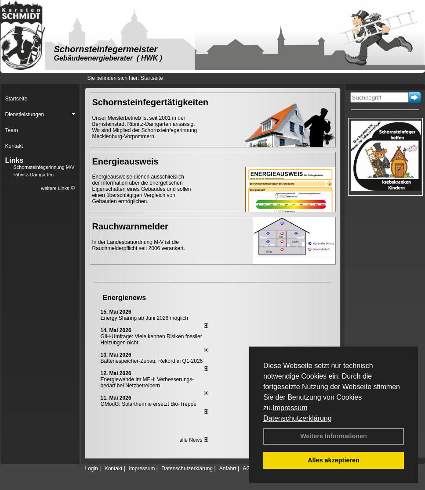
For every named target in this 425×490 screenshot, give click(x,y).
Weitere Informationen (333, 436)
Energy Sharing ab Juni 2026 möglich (144, 318)
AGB (248, 468)
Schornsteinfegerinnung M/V (44, 167)
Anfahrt (227, 468)
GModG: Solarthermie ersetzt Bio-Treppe (148, 404)
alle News (193, 440)
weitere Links (58, 188)
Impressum (289, 407)
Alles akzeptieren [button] (334, 460)
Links (14, 160)
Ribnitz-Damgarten (34, 174)
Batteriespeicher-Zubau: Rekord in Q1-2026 (152, 361)
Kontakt (114, 468)
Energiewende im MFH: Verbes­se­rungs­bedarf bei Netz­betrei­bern (147, 382)
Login (91, 468)
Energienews (124, 297)
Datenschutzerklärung (297, 418)
